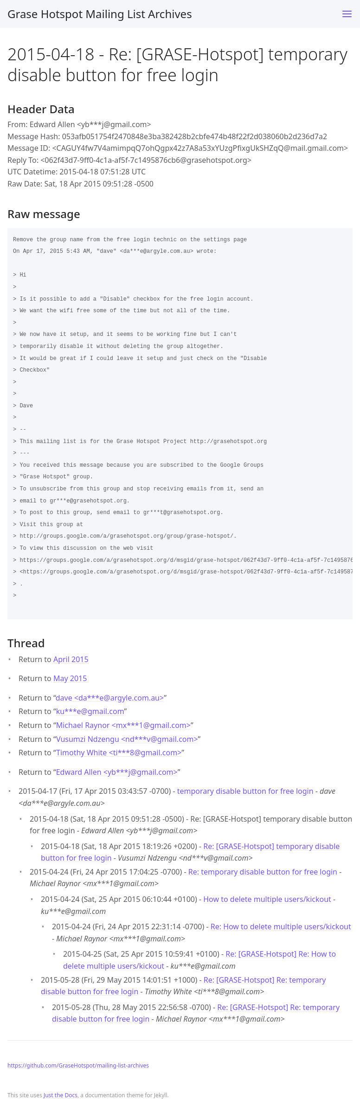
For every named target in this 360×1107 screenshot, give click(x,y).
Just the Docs (60, 1095)
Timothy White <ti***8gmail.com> (118, 752)
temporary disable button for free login (245, 791)
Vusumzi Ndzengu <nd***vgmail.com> (127, 739)
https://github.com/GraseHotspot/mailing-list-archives (78, 1065)
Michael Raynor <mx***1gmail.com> (123, 725)
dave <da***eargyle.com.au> (110, 698)
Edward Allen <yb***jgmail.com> (117, 772)
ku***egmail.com (90, 711)
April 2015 (71, 659)
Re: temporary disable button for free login (262, 872)
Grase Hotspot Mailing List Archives (99, 13)
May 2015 (70, 678)
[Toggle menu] (347, 14)
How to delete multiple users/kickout (267, 899)
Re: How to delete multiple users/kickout (281, 926)
